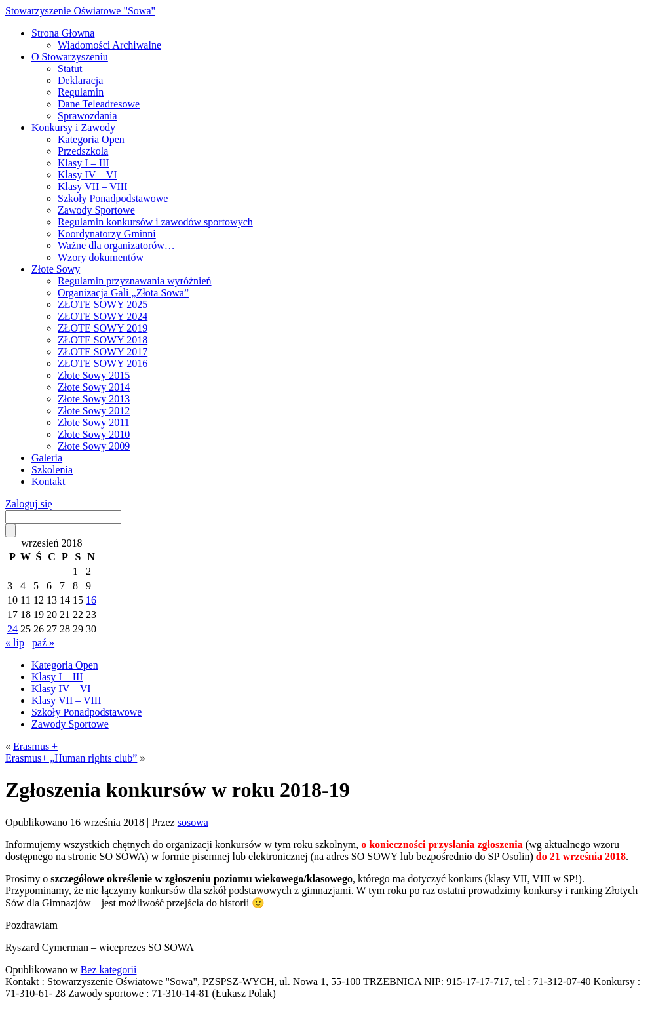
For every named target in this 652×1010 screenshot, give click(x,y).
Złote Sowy (55, 269)
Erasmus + (35, 746)
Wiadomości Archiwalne (109, 44)
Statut (70, 68)
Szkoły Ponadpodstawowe (113, 198)
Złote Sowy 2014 (94, 387)
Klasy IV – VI (87, 174)
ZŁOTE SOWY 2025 (102, 304)
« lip (14, 642)
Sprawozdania (87, 115)
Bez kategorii (109, 969)
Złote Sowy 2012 (94, 410)
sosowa (193, 822)
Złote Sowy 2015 (94, 375)
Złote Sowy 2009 (94, 446)
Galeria (46, 457)
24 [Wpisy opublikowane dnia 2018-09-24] (12, 628)
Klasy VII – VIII (93, 186)
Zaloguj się (28, 503)
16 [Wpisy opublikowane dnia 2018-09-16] (91, 600)
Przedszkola (83, 151)
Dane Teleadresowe (99, 103)
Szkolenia (52, 469)
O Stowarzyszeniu (69, 56)
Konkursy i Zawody (73, 127)
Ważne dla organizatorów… (116, 245)
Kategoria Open (91, 139)
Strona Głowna (62, 33)
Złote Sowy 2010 (94, 434)
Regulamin (81, 92)
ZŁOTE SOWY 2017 (102, 351)
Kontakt (48, 481)
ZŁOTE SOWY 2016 (102, 363)
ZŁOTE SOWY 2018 (102, 339)
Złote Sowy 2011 (94, 422)
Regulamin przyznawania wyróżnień (135, 280)
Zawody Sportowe (96, 210)
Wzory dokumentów (101, 257)
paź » (43, 642)
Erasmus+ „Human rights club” (71, 758)
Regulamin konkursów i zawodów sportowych (155, 221)
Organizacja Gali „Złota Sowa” (123, 292)
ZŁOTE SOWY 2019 (102, 328)
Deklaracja (80, 80)
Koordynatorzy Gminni (107, 233)
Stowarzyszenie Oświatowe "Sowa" (80, 10)
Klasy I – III (83, 162)
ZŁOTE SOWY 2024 (102, 316)
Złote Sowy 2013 (94, 398)
